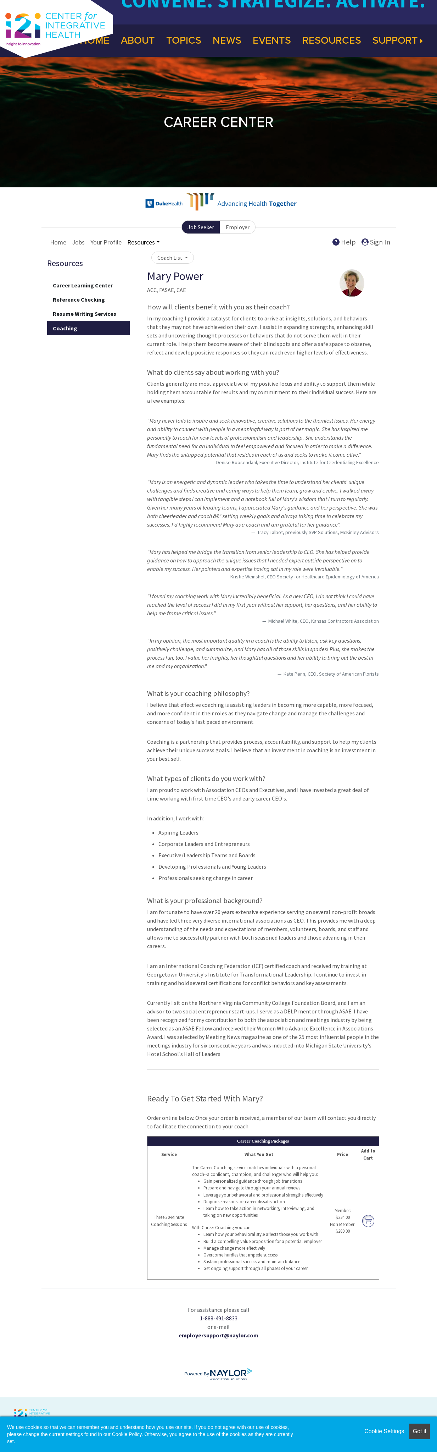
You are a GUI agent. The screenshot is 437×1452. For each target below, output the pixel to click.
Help (344, 241)
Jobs (78, 242)
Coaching (65, 328)
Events (272, 40)
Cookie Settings (384, 1431)
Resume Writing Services (84, 313)
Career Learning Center (83, 285)
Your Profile (106, 242)
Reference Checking (79, 299)
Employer (238, 227)
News (227, 40)
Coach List (170, 257)
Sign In (376, 241)
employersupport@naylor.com (218, 1335)
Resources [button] (141, 242)
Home (58, 242)
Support (397, 40)
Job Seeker (200, 227)
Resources (331, 40)
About (138, 40)
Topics (183, 40)
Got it (419, 1431)
